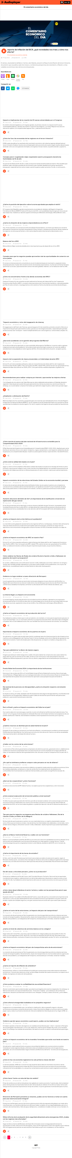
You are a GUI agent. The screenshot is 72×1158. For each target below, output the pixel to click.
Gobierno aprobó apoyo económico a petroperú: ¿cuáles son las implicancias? (31, 1021)
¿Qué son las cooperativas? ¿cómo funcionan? (19, 781)
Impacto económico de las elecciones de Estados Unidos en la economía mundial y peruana (35, 480)
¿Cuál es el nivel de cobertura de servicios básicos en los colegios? (27, 929)
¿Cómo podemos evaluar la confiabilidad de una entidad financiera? (27, 984)
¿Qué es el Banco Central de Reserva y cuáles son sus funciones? (26, 835)
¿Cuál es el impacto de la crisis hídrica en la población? (22, 519)
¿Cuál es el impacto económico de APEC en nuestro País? (23, 537)
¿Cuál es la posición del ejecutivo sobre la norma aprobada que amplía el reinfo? (31, 204)
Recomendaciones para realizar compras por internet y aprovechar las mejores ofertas (34, 377)
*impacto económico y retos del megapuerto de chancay (23, 322)
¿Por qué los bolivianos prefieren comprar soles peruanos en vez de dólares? (30, 762)
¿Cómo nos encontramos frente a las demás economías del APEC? (26, 277)
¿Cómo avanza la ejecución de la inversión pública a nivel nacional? (26, 796)
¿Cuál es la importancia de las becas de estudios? (20, 853)
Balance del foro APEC (11, 241)
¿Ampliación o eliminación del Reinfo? (16, 396)
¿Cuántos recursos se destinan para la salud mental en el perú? (25, 726)
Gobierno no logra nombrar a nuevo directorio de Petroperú (24, 576)
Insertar (25, 88)
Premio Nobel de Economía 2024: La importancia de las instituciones (27, 668)
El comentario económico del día (17, 55)
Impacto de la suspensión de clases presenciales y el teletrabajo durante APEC (31, 359)
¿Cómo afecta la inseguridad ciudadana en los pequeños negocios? (27, 1002)
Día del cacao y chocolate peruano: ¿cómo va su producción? (25, 872)
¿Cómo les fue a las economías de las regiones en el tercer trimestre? (28, 138)
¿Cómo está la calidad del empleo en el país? (19, 462)
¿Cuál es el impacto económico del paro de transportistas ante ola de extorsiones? (32, 947)
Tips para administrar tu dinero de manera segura (21, 650)
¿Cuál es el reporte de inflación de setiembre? (19, 966)
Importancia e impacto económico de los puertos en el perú (24, 632)
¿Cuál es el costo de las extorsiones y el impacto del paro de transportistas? (30, 910)
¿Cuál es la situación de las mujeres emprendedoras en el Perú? (25, 223)
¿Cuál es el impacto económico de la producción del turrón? (24, 613)
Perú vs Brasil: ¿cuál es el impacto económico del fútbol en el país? (27, 707)
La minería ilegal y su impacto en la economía (19, 595)
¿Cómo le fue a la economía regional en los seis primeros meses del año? (29, 1060)
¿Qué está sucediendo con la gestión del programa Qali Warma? (26, 341)
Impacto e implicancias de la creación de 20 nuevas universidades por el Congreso (32, 120)
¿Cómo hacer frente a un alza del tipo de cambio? (20, 1078)
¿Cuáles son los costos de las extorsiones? (18, 744)
